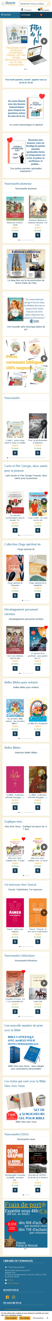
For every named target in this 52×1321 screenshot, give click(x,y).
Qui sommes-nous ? (12, 1309)
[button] (45, 47)
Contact (9, 1280)
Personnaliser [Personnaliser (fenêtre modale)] (38, 1318)
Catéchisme (25, 15)
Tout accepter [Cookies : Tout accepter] (11, 1318)
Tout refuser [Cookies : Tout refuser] (24, 1318)
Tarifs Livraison (12, 1283)
